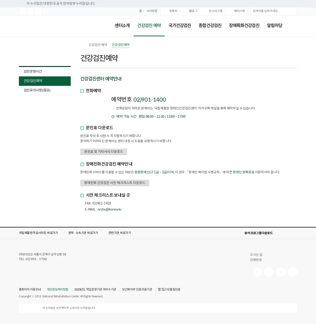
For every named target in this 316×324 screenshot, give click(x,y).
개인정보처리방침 (57, 289)
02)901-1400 (149, 100)
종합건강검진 (210, 25)
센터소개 (122, 25)
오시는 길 (258, 255)
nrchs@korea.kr (109, 210)
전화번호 (256, 260)
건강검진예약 (30, 81)
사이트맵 (151, 11)
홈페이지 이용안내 (30, 289)
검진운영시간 (33, 72)
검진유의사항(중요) (37, 90)
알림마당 (274, 25)
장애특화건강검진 (244, 25)
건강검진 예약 (147, 22)
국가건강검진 (179, 25)
